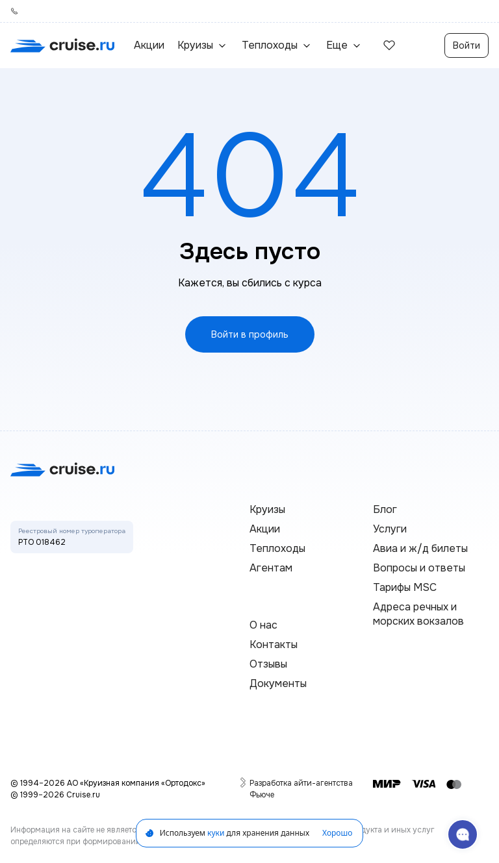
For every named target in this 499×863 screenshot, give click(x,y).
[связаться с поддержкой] (462, 834)
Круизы (267, 509)
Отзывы (268, 664)
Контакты (274, 644)
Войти (466, 45)
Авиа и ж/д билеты (420, 548)
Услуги (390, 529)
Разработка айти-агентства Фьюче (302, 788)
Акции (149, 45)
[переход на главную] (62, 45)
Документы (278, 683)
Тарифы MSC (405, 587)
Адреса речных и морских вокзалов (418, 614)
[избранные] (389, 45)
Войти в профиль (249, 334)
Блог (385, 509)
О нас (263, 625)
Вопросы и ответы (419, 568)
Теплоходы (277, 548)
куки (215, 832)
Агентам (271, 568)
